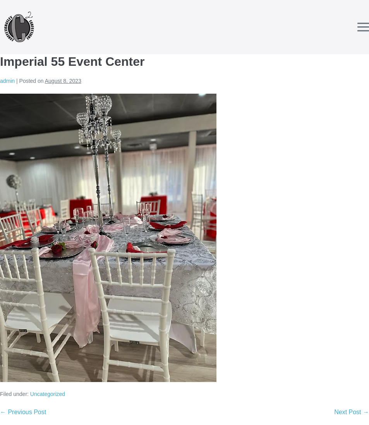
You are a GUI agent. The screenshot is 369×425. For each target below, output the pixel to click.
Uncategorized (47, 394)
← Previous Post (23, 412)
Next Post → (351, 412)
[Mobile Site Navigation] (363, 27)
